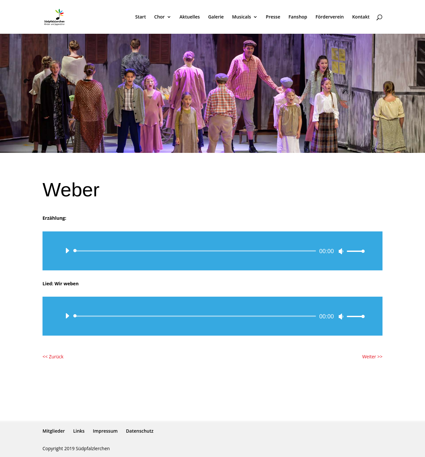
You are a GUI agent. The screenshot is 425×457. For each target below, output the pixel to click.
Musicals (241, 17)
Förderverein (329, 17)
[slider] (196, 251)
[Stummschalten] (341, 251)
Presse (273, 17)
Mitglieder (53, 431)
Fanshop (297, 17)
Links (78, 431)
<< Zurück (53, 356)
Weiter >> (372, 356)
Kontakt (361, 17)
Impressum (105, 431)
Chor (159, 17)
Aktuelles (189, 17)
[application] (212, 251)
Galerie (216, 17)
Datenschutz (139, 431)
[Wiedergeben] (67, 250)
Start (140, 17)
